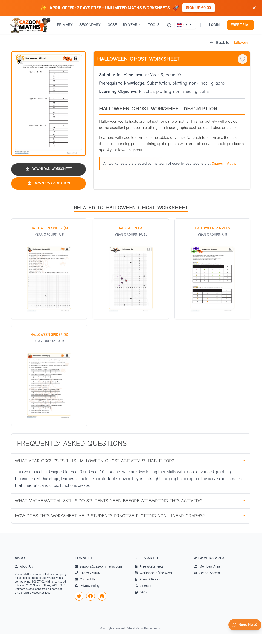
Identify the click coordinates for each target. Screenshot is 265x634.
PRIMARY (65, 25)
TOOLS (154, 25)
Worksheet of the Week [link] (153, 573)
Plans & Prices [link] (147, 579)
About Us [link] (24, 566)
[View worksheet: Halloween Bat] (131, 268)
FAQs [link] (141, 592)
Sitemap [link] (143, 586)
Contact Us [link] (85, 579)
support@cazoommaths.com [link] (98, 566)
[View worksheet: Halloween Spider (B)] (49, 375)
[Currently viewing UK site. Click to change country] (185, 25)
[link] (79, 596)
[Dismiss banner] (254, 8)
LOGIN (214, 25)
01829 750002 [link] (88, 573)
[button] (48, 103)
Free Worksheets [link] (149, 566)
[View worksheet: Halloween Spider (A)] (49, 268)
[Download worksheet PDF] (48, 169)
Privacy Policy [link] (87, 586)
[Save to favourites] (242, 59)
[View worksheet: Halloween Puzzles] (212, 268)
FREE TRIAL (240, 25)
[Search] (169, 25)
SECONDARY (90, 25)
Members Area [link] (207, 566)
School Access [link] (207, 573)
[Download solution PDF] (48, 183)
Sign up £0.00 (198, 8)
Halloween (241, 42)
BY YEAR (132, 25)
